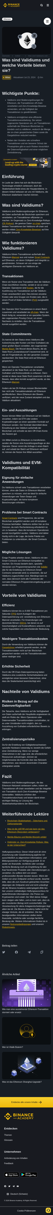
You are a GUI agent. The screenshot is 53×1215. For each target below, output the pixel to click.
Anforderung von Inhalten (16, 1158)
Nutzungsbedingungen (20, 924)
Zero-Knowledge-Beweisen (28, 229)
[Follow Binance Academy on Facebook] (5, 1186)
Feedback (8, 1163)
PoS (35, 300)
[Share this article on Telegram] (29, 952)
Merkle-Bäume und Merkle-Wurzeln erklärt (26, 837)
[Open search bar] (40, 5)
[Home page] (11, 5)
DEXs (23, 623)
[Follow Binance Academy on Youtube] (18, 1186)
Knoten (30, 288)
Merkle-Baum (8, 349)
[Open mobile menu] (48, 5)
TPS (14, 614)
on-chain (36, 223)
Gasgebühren (8, 647)
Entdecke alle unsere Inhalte (26, 1102)
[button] (47, 5)
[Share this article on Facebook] (16, 952)
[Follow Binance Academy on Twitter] (9, 1186)
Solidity (44, 567)
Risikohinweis (8, 927)
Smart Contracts (42, 257)
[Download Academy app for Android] (28, 1175)
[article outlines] (47, 21)
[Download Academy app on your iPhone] (11, 1175)
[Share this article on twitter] (3, 952)
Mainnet (15, 257)
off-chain (35, 312)
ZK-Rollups (8, 223)
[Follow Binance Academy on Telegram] (14, 1186)
